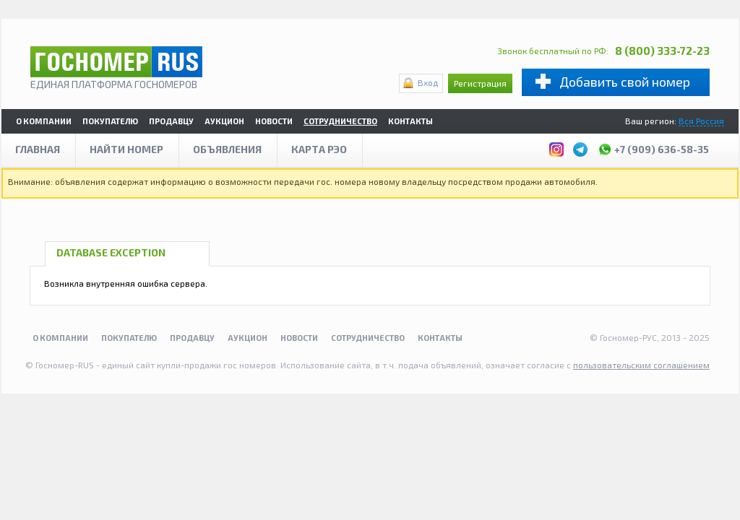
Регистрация (480, 83)
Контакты (410, 121)
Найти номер (126, 149)
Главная (37, 149)
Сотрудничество (340, 121)
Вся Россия (701, 121)
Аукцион (224, 121)
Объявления (227, 149)
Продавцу (171, 121)
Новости (274, 121)
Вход (428, 82)
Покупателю (110, 121)
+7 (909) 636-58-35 (653, 147)
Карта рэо (319, 149)
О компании (44, 121)
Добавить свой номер (624, 82)
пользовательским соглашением (641, 365)
